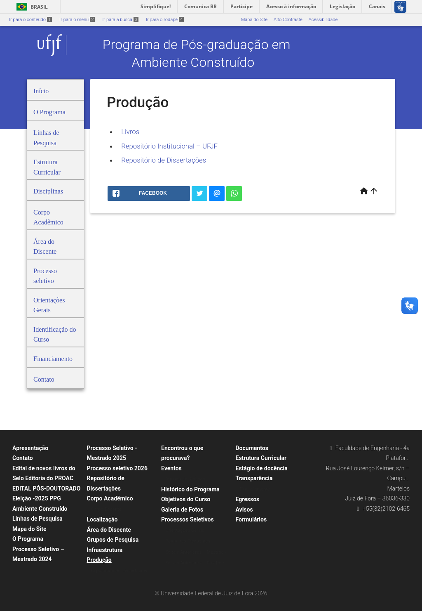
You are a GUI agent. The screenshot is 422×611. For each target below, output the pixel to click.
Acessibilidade (323, 19)
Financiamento (255, 489)
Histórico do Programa (190, 489)
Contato (22, 458)
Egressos (248, 499)
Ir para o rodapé (165, 19)
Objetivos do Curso (185, 499)
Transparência (254, 478)
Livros (131, 131)
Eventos (171, 468)
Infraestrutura (105, 550)
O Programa (27, 539)
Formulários (251, 519)
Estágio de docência (262, 468)
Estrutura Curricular (261, 458)
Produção (99, 560)
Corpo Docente (106, 509)
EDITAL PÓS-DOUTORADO (46, 488)
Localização (102, 519)
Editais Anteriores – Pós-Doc (194, 563)
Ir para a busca (120, 19)
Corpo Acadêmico (110, 498)
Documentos (252, 448)
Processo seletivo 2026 (117, 468)
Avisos (244, 509)
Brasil (30, 6)
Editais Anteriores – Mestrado (195, 552)
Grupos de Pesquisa (113, 539)
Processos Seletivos (187, 519)
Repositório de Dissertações (163, 160)
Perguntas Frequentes (187, 541)
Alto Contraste (288, 19)
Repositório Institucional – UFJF (169, 146)
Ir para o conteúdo (30, 19)
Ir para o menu (77, 19)
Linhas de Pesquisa (37, 518)
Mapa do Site (254, 19)
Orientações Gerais (184, 530)
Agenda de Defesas (185, 478)
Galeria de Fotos (182, 509)
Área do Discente (109, 529)
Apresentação (30, 448)
